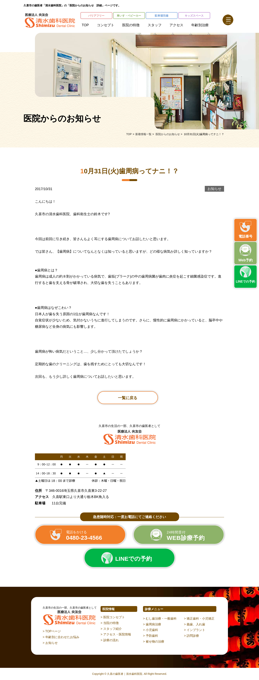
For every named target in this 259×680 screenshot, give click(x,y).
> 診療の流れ (110, 640)
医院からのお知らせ (168, 134)
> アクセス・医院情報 (116, 634)
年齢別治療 (200, 25)
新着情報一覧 (143, 134)
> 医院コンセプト (113, 617)
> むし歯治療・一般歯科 (160, 618)
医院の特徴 (131, 25)
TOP (85, 25)
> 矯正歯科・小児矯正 (199, 618)
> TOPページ (52, 631)
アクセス (176, 25)
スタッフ (155, 25)
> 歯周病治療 (152, 624)
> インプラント (194, 630)
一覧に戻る (127, 398)
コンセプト (105, 25)
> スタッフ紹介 (111, 628)
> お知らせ (50, 642)
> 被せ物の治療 (153, 641)
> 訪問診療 (191, 635)
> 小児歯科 (150, 630)
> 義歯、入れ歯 (194, 624)
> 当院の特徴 (110, 623)
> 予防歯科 (150, 635)
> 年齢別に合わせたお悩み (61, 637)
